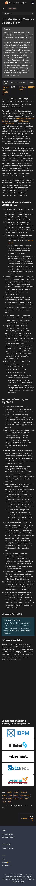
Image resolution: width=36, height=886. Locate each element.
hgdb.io (22, 89)
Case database (7, 799)
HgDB (16, 795)
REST (26, 799)
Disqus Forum (7, 848)
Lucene (16, 792)
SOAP (4, 802)
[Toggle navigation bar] (3, 2)
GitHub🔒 (6, 862)
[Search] (32, 3)
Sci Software (7, 865)
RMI (9, 802)
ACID (21, 52)
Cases (16, 799)
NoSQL (9, 792)
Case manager (25, 795)
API (21, 799)
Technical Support (8, 837)
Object (4, 795)
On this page (7, 13)
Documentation (7, 834)
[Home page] (3, 8)
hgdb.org (22, 87)
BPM (10, 795)
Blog (3, 859)
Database (24, 792)
